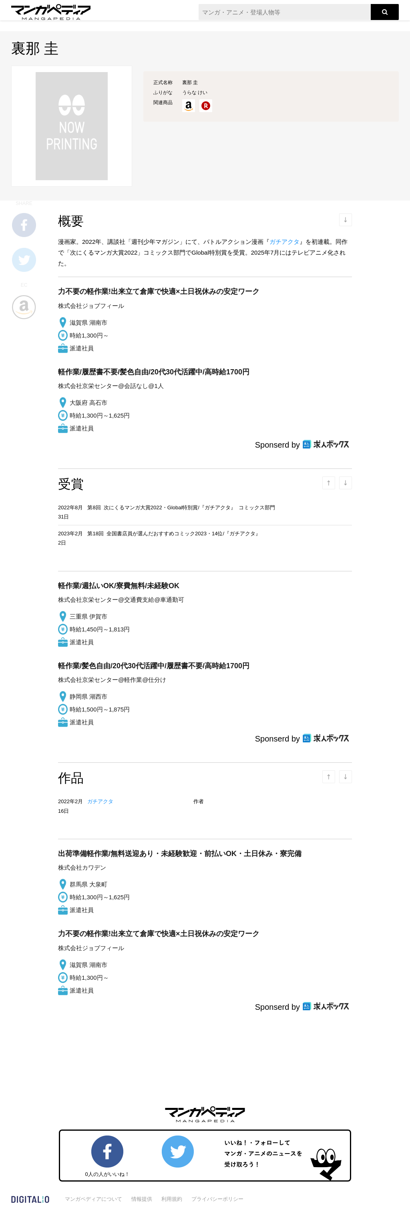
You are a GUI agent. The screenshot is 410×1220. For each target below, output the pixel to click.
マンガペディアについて (93, 1199)
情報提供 (141, 1199)
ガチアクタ (284, 241)
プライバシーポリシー (217, 1199)
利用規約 (171, 1199)
